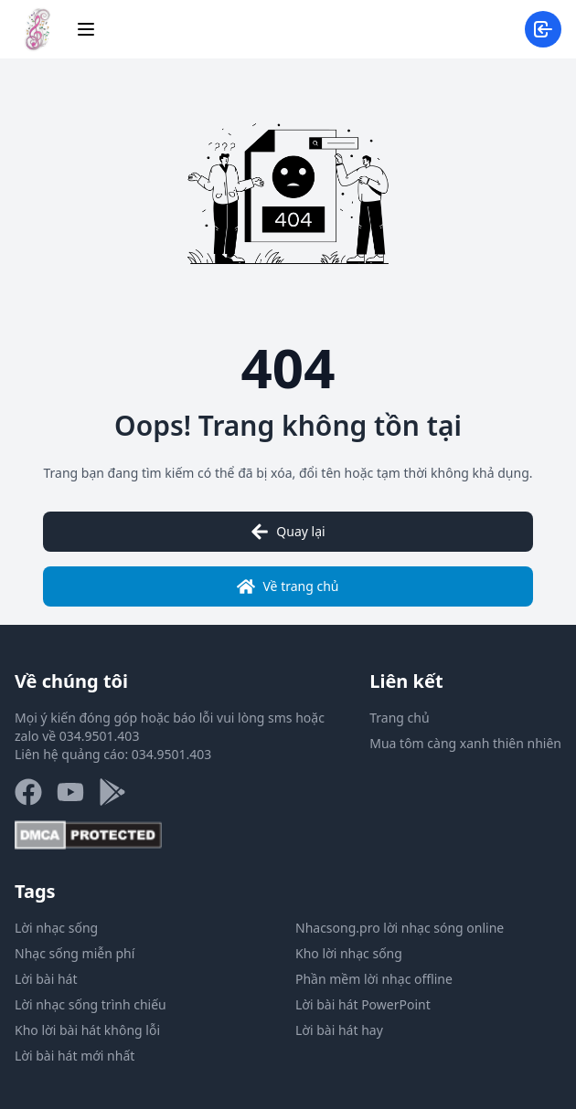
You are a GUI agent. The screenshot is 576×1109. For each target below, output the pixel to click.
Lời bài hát (46, 979)
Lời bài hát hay (339, 1030)
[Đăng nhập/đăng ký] (543, 29)
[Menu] (86, 29)
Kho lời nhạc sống (348, 953)
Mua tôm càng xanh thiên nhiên (465, 743)
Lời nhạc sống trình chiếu (90, 1004)
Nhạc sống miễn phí (74, 953)
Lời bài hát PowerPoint (363, 1004)
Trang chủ (399, 717)
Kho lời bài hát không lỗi (87, 1030)
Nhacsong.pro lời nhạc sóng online (399, 927)
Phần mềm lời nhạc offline (374, 979)
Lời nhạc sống (56, 927)
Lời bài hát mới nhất (74, 1055)
